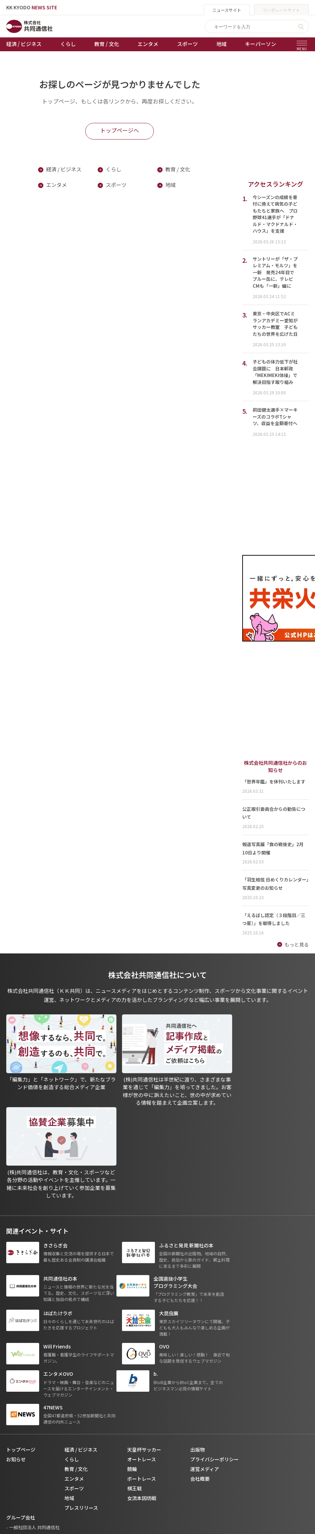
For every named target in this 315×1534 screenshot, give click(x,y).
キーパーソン (260, 43)
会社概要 (200, 1331)
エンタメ (148, 43)
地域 (221, 43)
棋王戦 (134, 1341)
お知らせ (16, 1312)
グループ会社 (20, 1370)
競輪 (132, 1322)
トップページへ (119, 130)
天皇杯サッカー (144, 1302)
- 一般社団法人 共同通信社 (33, 1380)
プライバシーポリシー (214, 1312)
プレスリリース (81, 1360)
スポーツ (187, 43)
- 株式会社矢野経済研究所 (32, 1400)
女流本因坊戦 (141, 1351)
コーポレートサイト (281, 10)
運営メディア (204, 1322)
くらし (68, 43)
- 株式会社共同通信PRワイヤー (37, 1390)
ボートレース (141, 1331)
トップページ (20, 1302)
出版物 (197, 1302)
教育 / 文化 (106, 43)
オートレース (141, 1312)
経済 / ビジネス (24, 43)
